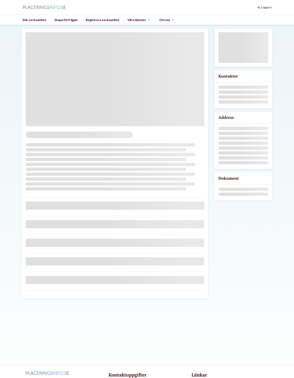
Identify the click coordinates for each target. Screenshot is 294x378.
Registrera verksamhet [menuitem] (102, 20)
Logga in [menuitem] (264, 7)
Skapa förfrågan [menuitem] (66, 20)
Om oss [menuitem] (166, 20)
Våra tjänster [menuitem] (138, 20)
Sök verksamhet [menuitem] (34, 20)
